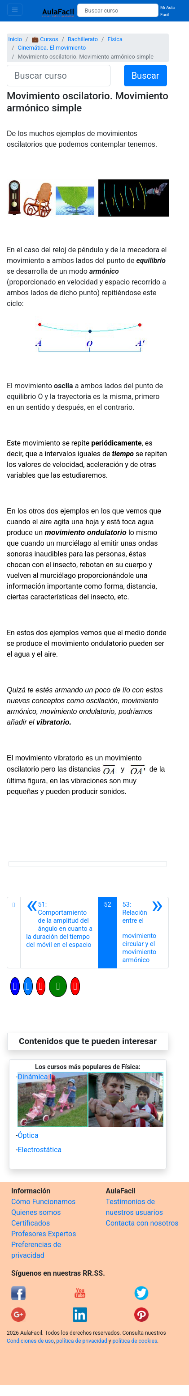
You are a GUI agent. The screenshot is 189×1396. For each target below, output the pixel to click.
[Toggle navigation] (14, 10)
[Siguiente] (143, 932)
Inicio (15, 39)
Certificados (30, 1223)
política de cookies (134, 1341)
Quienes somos (36, 1212)
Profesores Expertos (43, 1234)
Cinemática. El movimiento (52, 47)
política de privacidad (81, 1341)
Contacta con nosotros (142, 1223)
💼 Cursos (44, 39)
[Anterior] (59, 932)
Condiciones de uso (30, 1341)
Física (115, 39)
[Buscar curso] (118, 10)
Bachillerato (83, 39)
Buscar (145, 75)
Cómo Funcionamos (43, 1201)
